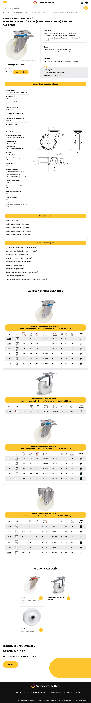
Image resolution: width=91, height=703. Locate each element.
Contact (10, 664)
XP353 (9, 354)
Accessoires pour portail (38, 692)
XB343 (9, 464)
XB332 (9, 411)
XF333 (9, 532)
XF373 (9, 553)
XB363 (9, 473)
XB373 (9, 478)
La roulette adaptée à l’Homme (17, 255)
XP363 (9, 359)
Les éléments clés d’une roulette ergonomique (22, 272)
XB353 (9, 469)
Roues (22, 692)
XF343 (9, 537)
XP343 (9, 349)
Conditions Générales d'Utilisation (46, 700)
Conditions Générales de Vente (25, 700)
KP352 (23, 597)
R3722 (23, 629)
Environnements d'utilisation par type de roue (21, 251)
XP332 (9, 339)
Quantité (7, 69)
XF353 (9, 542)
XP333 (9, 344)
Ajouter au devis (21, 72)
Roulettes (14, 692)
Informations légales (65, 700)
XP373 (9, 364)
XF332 (9, 526)
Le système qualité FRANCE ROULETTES (19, 258)
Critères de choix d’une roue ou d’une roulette (22, 247)
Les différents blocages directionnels (18, 262)
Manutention (56, 692)
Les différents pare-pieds (15, 265)
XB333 (9, 459)
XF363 (9, 548)
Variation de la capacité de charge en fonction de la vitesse (26, 279)
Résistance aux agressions (15, 276)
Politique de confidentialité (80, 700)
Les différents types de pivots (16, 269)
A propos (68, 692)
